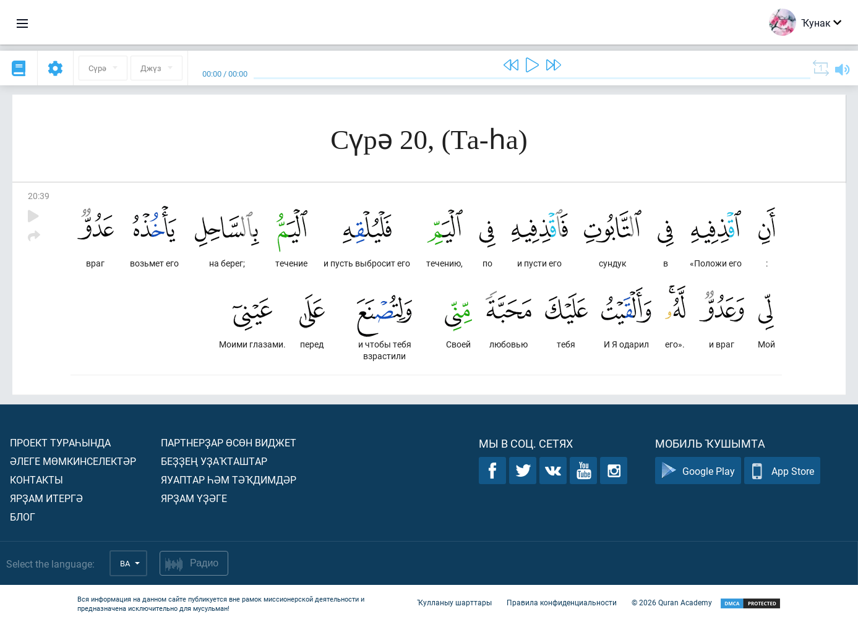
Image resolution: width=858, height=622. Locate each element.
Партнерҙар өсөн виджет (228, 442)
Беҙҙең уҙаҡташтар (214, 460)
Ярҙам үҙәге (194, 498)
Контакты (36, 479)
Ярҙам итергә (46, 498)
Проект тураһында (60, 442)
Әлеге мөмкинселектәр (73, 460)
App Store (782, 470)
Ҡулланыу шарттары (454, 602)
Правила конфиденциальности (562, 602)
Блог (22, 516)
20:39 (38, 196)
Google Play (698, 470)
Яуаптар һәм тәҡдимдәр (228, 479)
